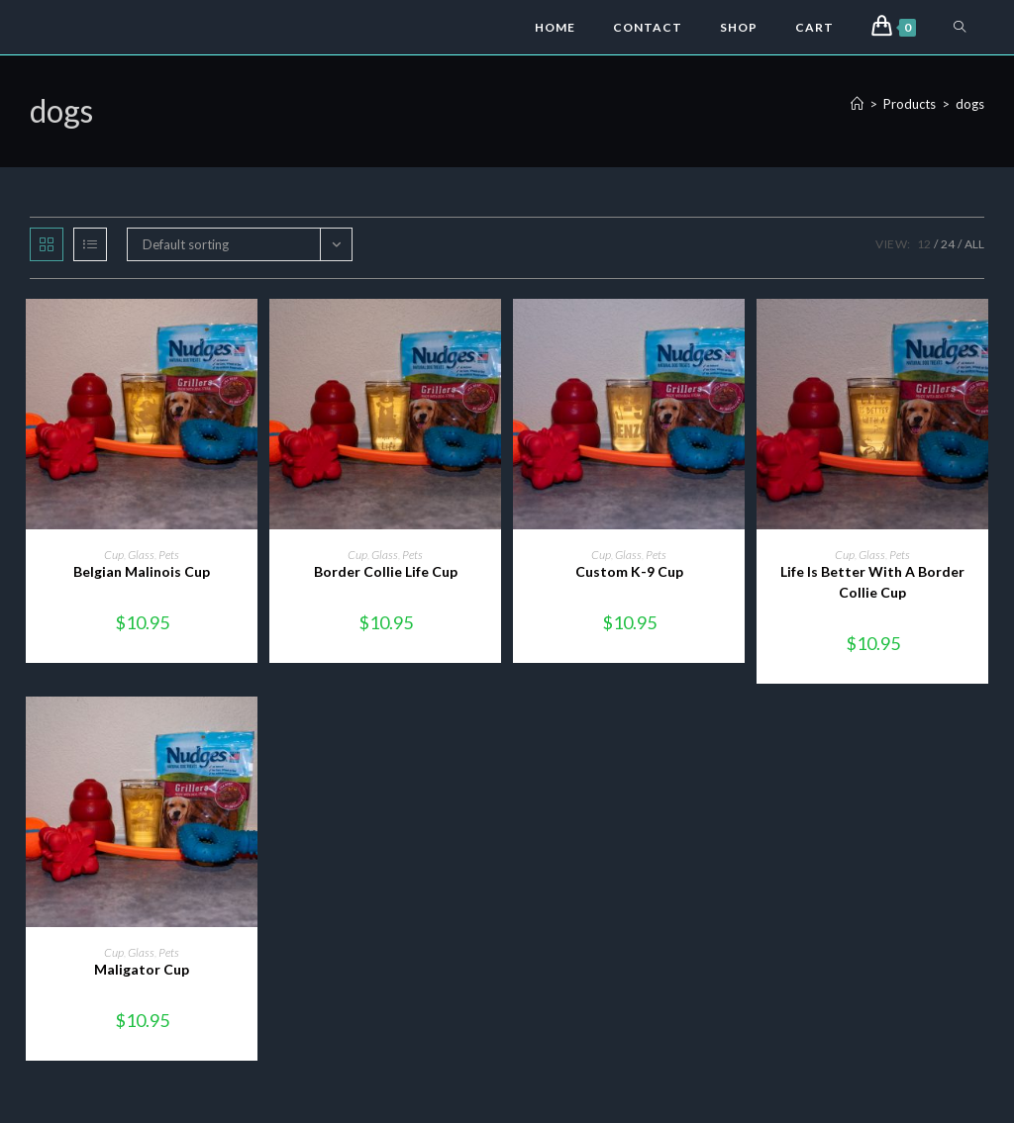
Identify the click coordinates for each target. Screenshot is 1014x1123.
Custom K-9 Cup (629, 571)
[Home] (857, 104)
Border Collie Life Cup (385, 571)
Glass (141, 554)
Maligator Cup (141, 969)
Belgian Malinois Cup (141, 571)
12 (924, 243)
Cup (114, 554)
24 (948, 243)
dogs (970, 104)
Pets (168, 554)
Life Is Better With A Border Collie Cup (872, 582)
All (974, 243)
